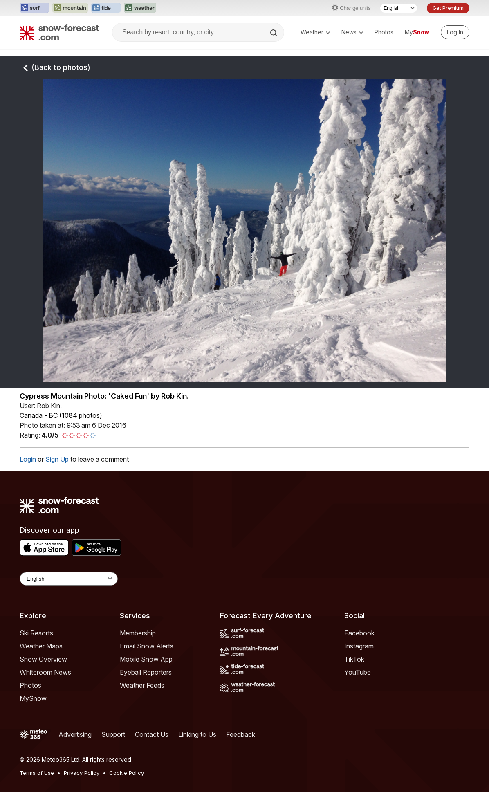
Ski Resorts (36, 633)
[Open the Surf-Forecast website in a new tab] (34, 8)
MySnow (33, 698)
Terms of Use (37, 773)
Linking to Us (197, 734)
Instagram (359, 646)
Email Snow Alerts (146, 646)
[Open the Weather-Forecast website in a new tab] (140, 8)
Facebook (359, 633)
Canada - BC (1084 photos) (61, 415)
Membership (138, 633)
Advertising (75, 734)
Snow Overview (43, 659)
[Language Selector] (398, 8)
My (417, 32)
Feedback (240, 734)
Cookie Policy (126, 773)
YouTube (357, 672)
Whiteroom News (45, 672)
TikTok (354, 659)
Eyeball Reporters (146, 672)
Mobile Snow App (146, 659)
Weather (315, 32)
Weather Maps (41, 646)
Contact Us (151, 734)
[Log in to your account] (455, 32)
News (352, 32)
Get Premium (448, 8)
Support (113, 734)
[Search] (274, 32)
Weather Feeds (142, 685)
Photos (384, 32)
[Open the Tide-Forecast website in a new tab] (106, 8)
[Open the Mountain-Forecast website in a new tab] (70, 8)
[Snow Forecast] (59, 32)
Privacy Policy (81, 773)
